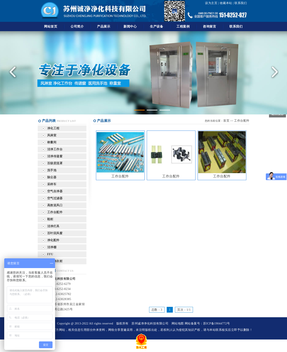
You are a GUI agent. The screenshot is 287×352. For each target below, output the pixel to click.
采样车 (52, 184)
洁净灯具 (53, 226)
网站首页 (50, 26)
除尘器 (52, 177)
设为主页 (211, 3)
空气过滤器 (55, 198)
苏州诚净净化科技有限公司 (150, 323)
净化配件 (53, 240)
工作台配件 (55, 212)
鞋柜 (50, 219)
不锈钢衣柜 (55, 261)
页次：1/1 (184, 309)
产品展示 (103, 26)
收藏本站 (226, 3)
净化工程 (53, 128)
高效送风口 (55, 205)
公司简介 (77, 26)
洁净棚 (52, 247)
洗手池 (52, 170)
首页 (226, 120)
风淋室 (52, 135)
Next (273, 71)
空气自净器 (55, 191)
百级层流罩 (55, 163)
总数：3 (156, 309)
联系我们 (240, 3)
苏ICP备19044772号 (216, 323)
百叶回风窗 (55, 233)
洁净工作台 (55, 149)
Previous (13, 71)
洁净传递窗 (55, 156)
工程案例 (183, 26)
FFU (50, 254)
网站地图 (178, 323)
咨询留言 (209, 26)
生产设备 (156, 26)
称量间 (52, 142)
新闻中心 (130, 26)
